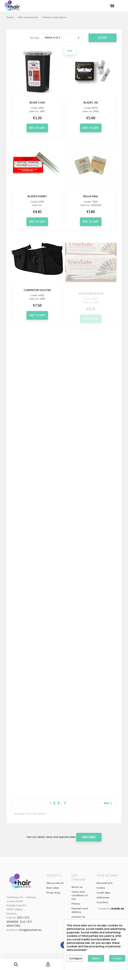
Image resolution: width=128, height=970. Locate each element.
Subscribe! (89, 837)
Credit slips (103, 892)
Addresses (103, 897)
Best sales (52, 888)
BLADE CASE (37, 102)
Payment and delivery (80, 910)
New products (55, 883)
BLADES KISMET (37, 196)
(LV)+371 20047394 (19, 924)
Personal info (104, 883)
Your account (107, 875)
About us (77, 887)
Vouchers (102, 902)
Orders (100, 888)
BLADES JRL (91, 102)
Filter (102, 38)
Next (109, 803)
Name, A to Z (62, 38)
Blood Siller (90, 197)
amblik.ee (117, 909)
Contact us (78, 917)
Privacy (76, 903)
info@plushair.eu (30, 930)
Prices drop (53, 892)
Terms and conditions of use (80, 895)
